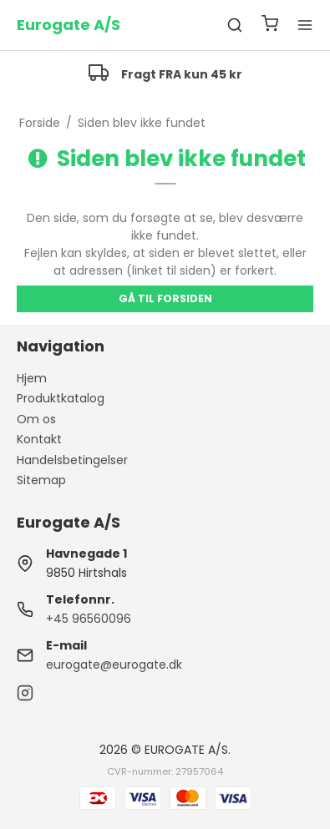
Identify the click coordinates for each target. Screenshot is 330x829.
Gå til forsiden (165, 298)
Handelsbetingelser (72, 460)
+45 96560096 (88, 618)
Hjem (32, 378)
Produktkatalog (60, 398)
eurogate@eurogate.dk (114, 664)
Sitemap (41, 480)
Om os (36, 419)
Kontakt (39, 439)
